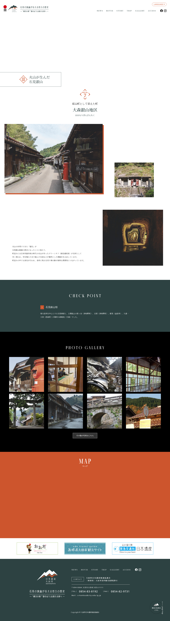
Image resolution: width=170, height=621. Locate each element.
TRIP (129, 11)
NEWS (100, 11)
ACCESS (152, 11)
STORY (120, 11)
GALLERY (140, 11)
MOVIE (109, 11)
